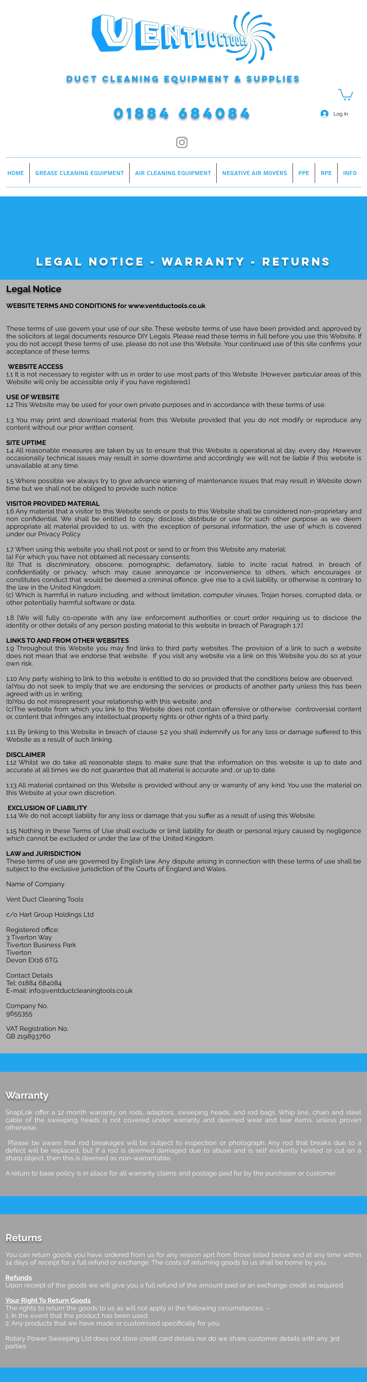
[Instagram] (181, 142)
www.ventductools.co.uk (166, 305)
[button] (345, 94)
